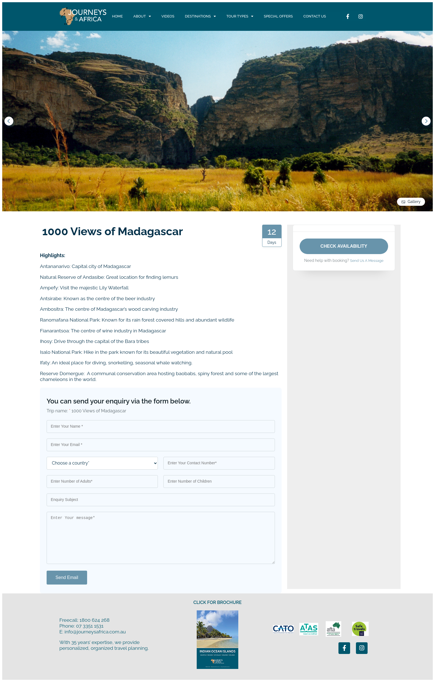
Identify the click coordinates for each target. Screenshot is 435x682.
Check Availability (343, 246)
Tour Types (239, 16)
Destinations (200, 16)
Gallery (414, 201)
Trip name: (58, 410)
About (142, 16)
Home (117, 16)
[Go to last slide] (8, 121)
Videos (167, 16)
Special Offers (278, 16)
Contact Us (314, 16)
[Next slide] (426, 121)
